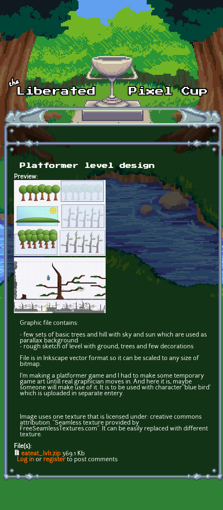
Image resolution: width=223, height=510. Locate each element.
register (54, 460)
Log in (25, 460)
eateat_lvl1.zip (41, 454)
